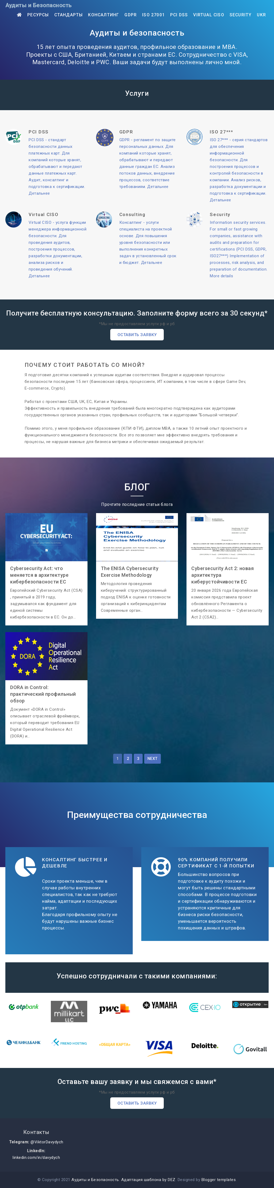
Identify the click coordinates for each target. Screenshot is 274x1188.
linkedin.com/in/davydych (36, 1157)
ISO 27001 (153, 14)
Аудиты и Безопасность (95, 1179)
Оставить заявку (137, 334)
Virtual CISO (208, 14)
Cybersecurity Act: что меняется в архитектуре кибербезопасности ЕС (39, 575)
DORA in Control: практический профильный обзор (43, 694)
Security (241, 14)
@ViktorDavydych (47, 1142)
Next (152, 758)
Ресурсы (38, 14)
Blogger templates (218, 1179)
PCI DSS (179, 14)
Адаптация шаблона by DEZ (148, 1179)
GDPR (130, 14)
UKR (261, 14)
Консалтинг (103, 14)
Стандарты (68, 14)
